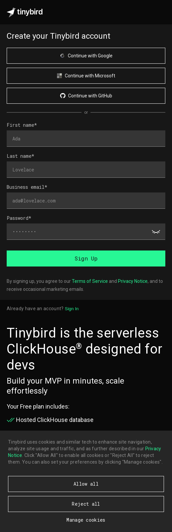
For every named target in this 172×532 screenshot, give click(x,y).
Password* (19, 218)
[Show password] (156, 231)
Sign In (72, 308)
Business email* (27, 187)
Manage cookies (85, 520)
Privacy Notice (133, 281)
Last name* (20, 156)
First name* (22, 125)
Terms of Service (90, 281)
